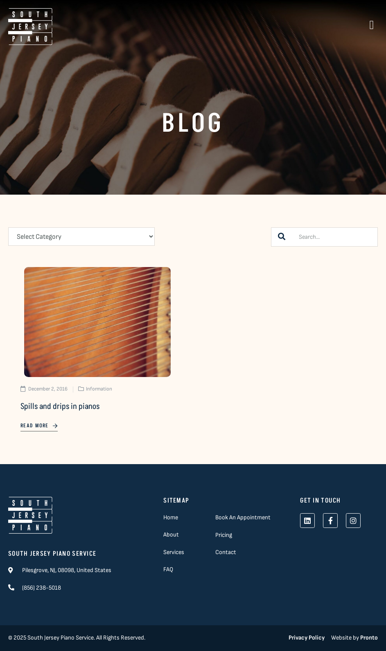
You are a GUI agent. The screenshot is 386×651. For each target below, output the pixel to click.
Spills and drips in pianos (59, 406)
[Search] (281, 237)
